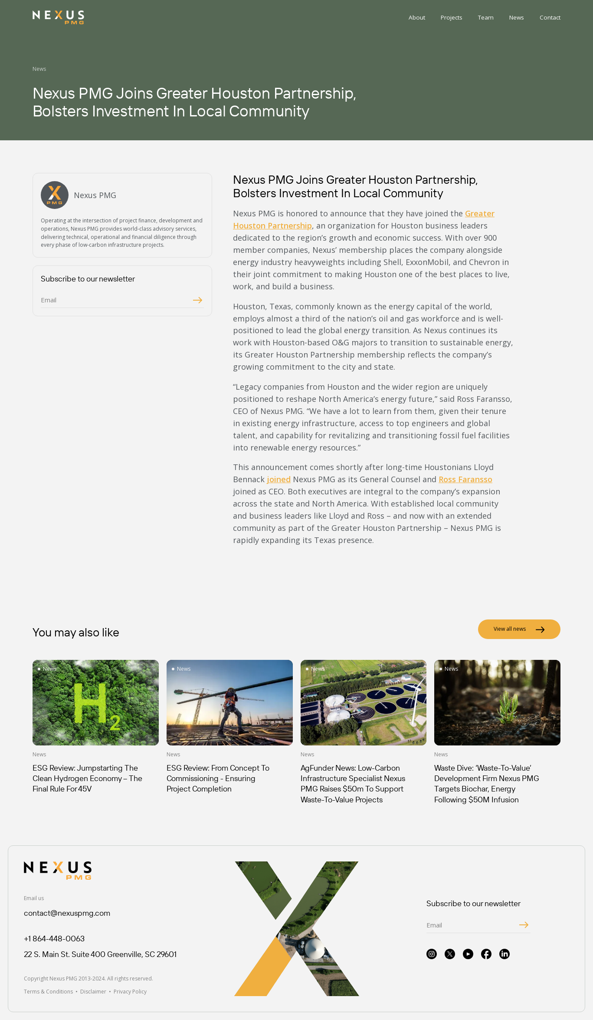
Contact (550, 17)
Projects (451, 17)
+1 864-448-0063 (54, 939)
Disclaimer (93, 991)
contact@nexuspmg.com (67, 913)
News (516, 17)
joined (279, 479)
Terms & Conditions (48, 991)
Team (486, 17)
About (417, 17)
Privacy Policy (130, 991)
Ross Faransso (465, 479)
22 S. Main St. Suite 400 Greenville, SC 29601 (100, 954)
